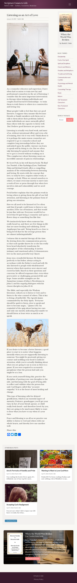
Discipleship (61, 56)
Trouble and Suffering (65, 74)
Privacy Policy (38, 579)
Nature (60, 96)
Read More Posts (11, 521)
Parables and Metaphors (65, 70)
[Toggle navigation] (70, 4)
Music (59, 93)
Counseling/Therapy (64, 89)
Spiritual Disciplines (64, 63)
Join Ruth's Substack (32, 558)
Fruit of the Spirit (63, 60)
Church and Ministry (64, 67)
